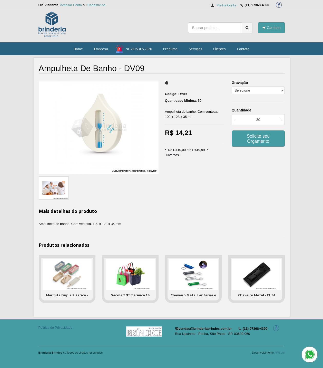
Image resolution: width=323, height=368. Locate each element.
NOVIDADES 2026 (139, 48)
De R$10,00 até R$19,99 (186, 150)
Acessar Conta (71, 5)
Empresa (101, 48)
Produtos (170, 48)
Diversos (172, 155)
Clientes (219, 48)
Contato (243, 48)
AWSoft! (279, 352)
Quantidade (241, 110)
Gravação (240, 83)
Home (78, 48)
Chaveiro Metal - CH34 (256, 295)
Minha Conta (226, 5)
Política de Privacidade (55, 327)
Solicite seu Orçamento (258, 139)
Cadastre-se (96, 5)
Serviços (195, 48)
